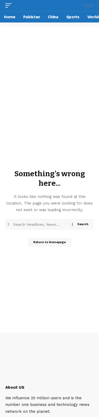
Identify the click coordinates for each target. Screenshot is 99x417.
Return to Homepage (49, 242)
